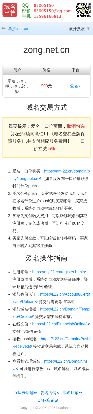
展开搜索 (77, 29)
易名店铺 (71, 393)
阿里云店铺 (24, 393)
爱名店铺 (48, 393)
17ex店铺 (46, 400)
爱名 (74, 86)
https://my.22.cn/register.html (57, 272)
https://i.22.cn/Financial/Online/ (59, 324)
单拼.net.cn (18, 29)
